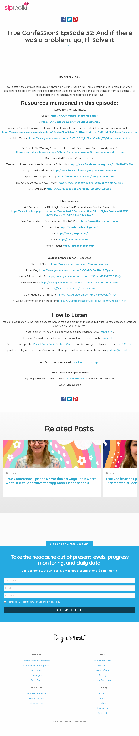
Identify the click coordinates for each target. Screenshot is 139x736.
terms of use (36, 602)
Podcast (69, 46)
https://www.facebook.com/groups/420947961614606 (101, 164)
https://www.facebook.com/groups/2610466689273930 (91, 182)
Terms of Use (102, 670)
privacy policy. (53, 602)
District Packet (36, 698)
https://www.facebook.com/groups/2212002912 (86, 176)
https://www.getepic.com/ (72, 233)
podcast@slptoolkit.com (120, 350)
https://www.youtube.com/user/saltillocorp (73, 288)
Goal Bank (36, 670)
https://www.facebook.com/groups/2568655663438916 (85, 170)
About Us (102, 693)
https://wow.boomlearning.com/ (79, 227)
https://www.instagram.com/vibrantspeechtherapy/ (71, 121)
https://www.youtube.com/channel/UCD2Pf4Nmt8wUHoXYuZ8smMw (80, 282)
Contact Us (102, 665)
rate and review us (77, 378)
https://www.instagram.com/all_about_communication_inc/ (92, 300)
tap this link (107, 331)
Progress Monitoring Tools (36, 665)
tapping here (109, 338)
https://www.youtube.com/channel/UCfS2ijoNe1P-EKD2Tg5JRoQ (84, 276)
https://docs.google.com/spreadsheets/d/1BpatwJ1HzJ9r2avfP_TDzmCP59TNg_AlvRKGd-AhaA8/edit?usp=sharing (69, 132)
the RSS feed (124, 344)
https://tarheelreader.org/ (78, 245)
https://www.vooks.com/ (73, 239)
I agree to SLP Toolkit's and (34, 602)
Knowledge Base (102, 660)
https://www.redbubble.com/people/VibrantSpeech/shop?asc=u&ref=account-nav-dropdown (69, 152)
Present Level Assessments (36, 660)
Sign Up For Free (69, 610)
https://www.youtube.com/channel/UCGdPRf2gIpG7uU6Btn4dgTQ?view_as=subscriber (79, 138)
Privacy (102, 675)
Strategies (36, 675)
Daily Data (36, 680)
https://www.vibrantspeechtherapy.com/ (74, 115)
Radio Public (55, 344)
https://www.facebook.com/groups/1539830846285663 (79, 188)
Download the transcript (85, 362)
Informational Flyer (36, 693)
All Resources (36, 703)
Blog (102, 698)
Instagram (102, 708)
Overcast (71, 344)
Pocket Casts (40, 344)
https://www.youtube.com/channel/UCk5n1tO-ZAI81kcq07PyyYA (76, 270)
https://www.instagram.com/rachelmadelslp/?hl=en (88, 294)
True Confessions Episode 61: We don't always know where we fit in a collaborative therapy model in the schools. (59, 481)
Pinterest (102, 713)
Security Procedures (102, 680)
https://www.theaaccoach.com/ (99, 221)
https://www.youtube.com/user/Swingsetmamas (79, 264)
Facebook (102, 703)
